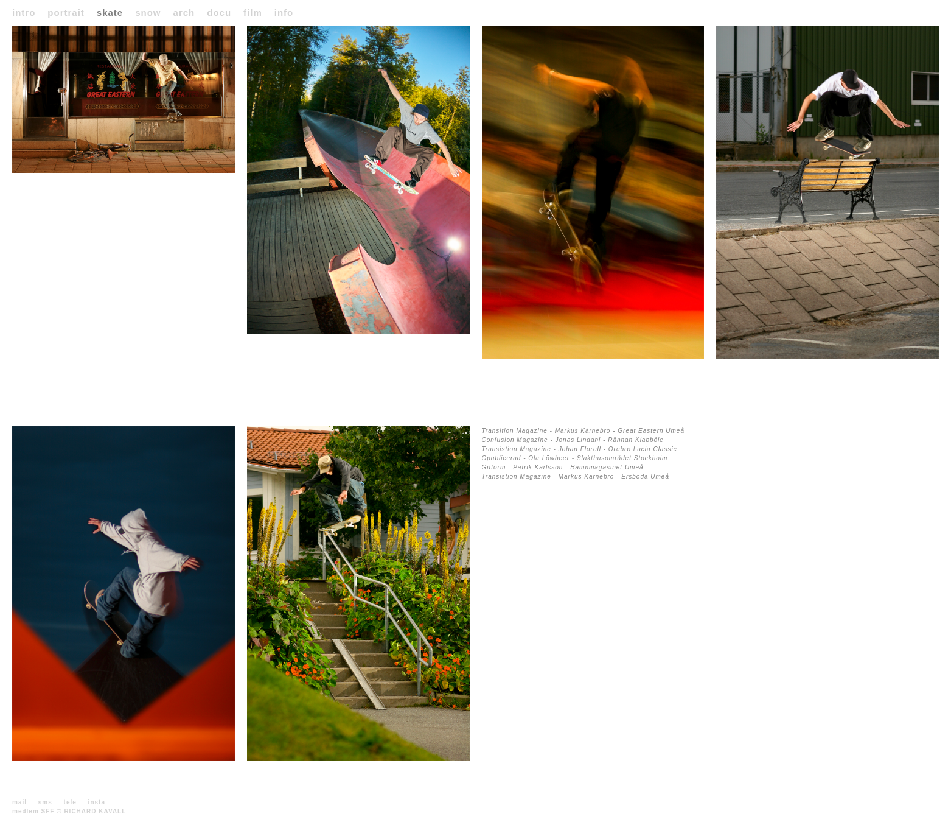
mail (19, 802)
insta (96, 802)
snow (148, 12)
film (252, 12)
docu (219, 12)
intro (23, 12)
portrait (66, 12)
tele (70, 802)
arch (184, 12)
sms (45, 802)
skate (110, 12)
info (284, 12)
